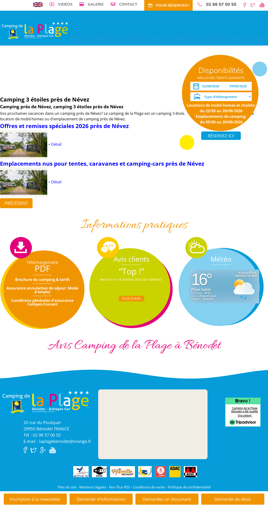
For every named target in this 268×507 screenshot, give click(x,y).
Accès (156, 70)
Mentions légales (92, 487)
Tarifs (74, 70)
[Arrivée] (211, 86)
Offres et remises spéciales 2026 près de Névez (64, 126)
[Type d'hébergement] (221, 96)
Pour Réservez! (174, 70)
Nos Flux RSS (119, 487)
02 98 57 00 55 (221, 4)
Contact (128, 4)
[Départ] (239, 86)
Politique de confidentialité (189, 487)
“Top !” (131, 271)
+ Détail (54, 144)
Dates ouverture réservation (24, 84)
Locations (59, 70)
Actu (146, 70)
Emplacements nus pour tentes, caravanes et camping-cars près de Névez (102, 163)
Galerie (96, 4)
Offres (86, 70)
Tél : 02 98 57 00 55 (42, 435)
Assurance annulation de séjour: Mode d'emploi (42, 290)
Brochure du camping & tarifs (42, 279)
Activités (117, 70)
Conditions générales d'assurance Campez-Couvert (42, 302)
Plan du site (67, 487)
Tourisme (133, 70)
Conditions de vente (149, 487)
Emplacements (38, 70)
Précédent (16, 203)
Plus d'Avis (131, 298)
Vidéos (65, 4)
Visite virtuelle (13, 70)
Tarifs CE (100, 70)
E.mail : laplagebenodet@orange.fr (57, 441)
